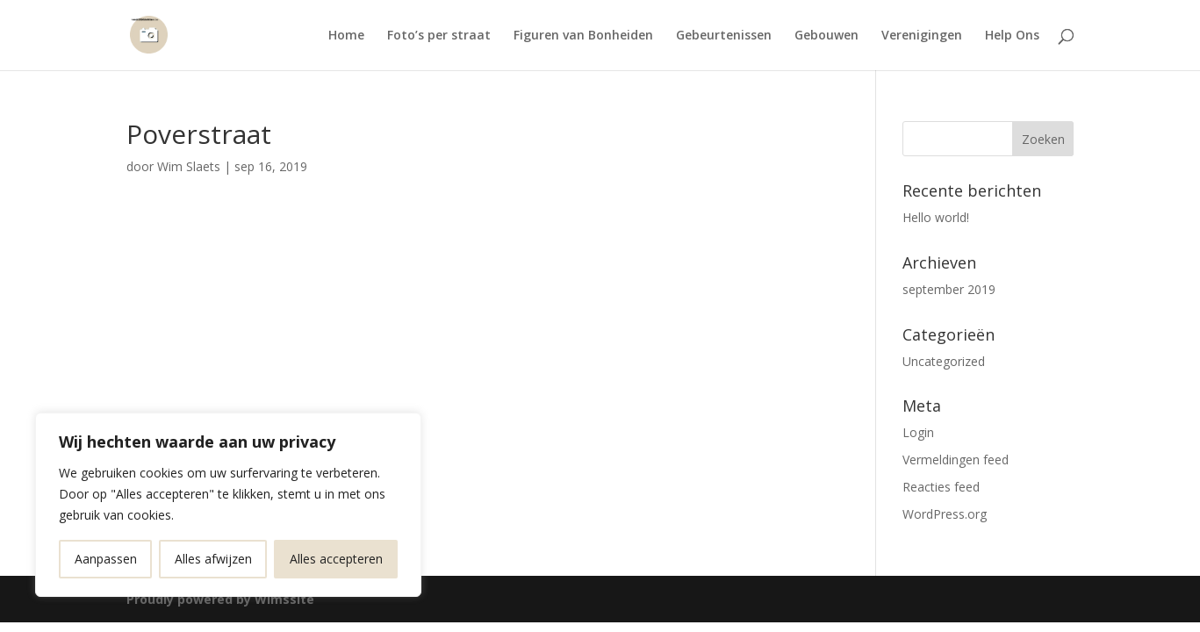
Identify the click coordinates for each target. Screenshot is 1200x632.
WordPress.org (944, 514)
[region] (228, 505)
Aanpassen (106, 558)
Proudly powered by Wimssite (220, 599)
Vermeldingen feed (955, 459)
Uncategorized (943, 361)
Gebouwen (826, 36)
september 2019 (948, 289)
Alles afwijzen (213, 558)
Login (918, 432)
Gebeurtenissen (724, 36)
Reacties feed (941, 486)
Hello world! (935, 217)
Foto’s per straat (439, 36)
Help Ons (1012, 36)
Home (346, 36)
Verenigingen (921, 36)
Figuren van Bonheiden (583, 36)
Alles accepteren (336, 558)
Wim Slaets (188, 166)
